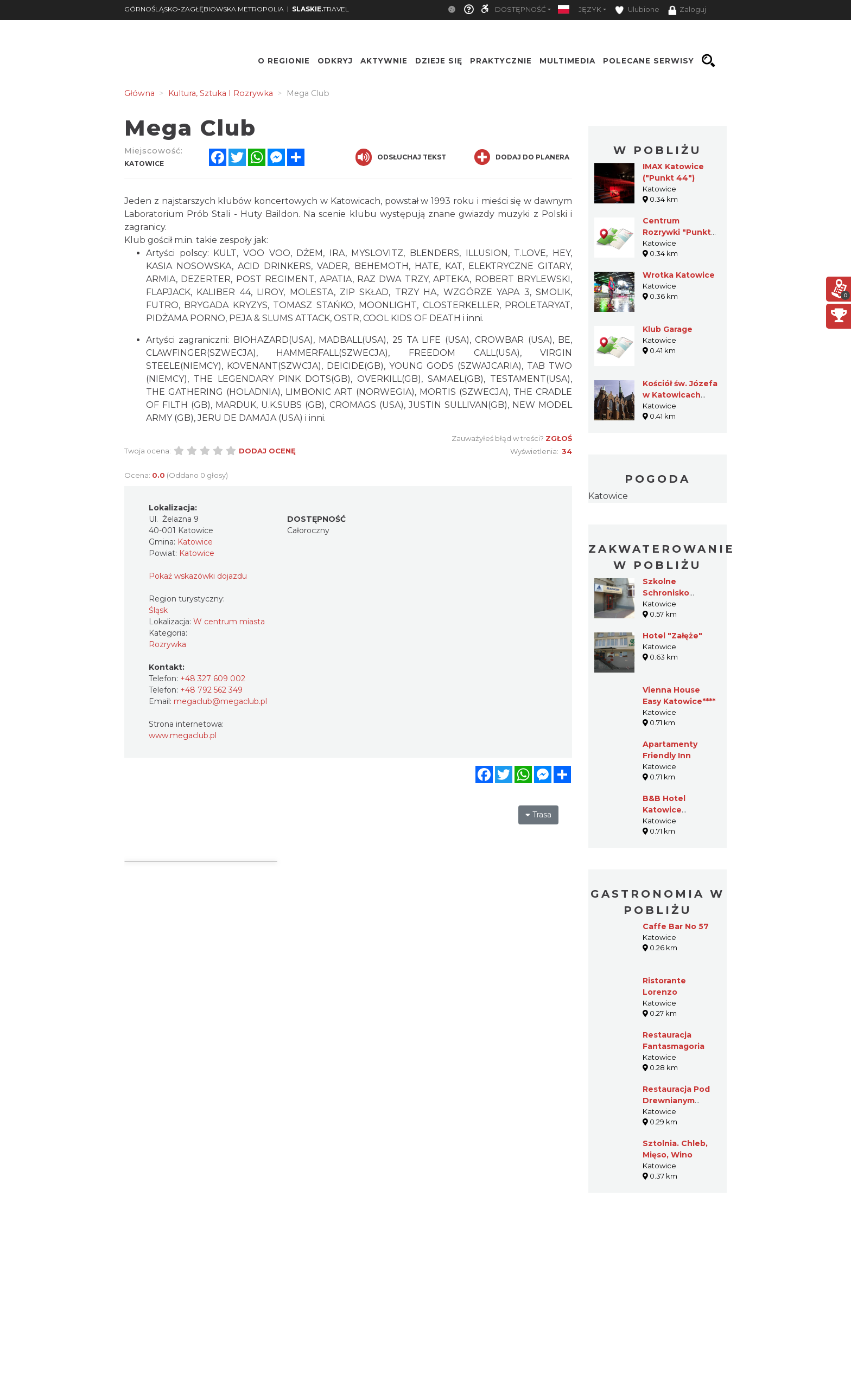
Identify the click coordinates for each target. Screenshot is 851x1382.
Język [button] (590, 9)
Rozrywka (167, 644)
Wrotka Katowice (679, 275)
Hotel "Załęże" (672, 636)
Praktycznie (501, 60)
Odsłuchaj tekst (400, 157)
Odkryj (335, 60)
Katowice (608, 496)
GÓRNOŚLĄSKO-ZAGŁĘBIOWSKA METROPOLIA (204, 9)
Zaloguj (687, 10)
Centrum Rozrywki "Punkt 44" (677, 232)
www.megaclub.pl (183, 735)
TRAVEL (320, 9)
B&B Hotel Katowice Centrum (664, 810)
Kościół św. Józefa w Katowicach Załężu (680, 395)
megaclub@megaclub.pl (220, 701)
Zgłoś (558, 438)
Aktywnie (384, 60)
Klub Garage (668, 329)
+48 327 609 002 (212, 678)
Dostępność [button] (520, 9)
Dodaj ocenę (267, 450)
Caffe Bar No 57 (676, 926)
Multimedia (567, 60)
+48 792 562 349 (211, 690)
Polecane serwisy (648, 60)
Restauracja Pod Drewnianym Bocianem (676, 1100)
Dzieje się (438, 60)
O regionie (284, 60)
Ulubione (637, 10)
